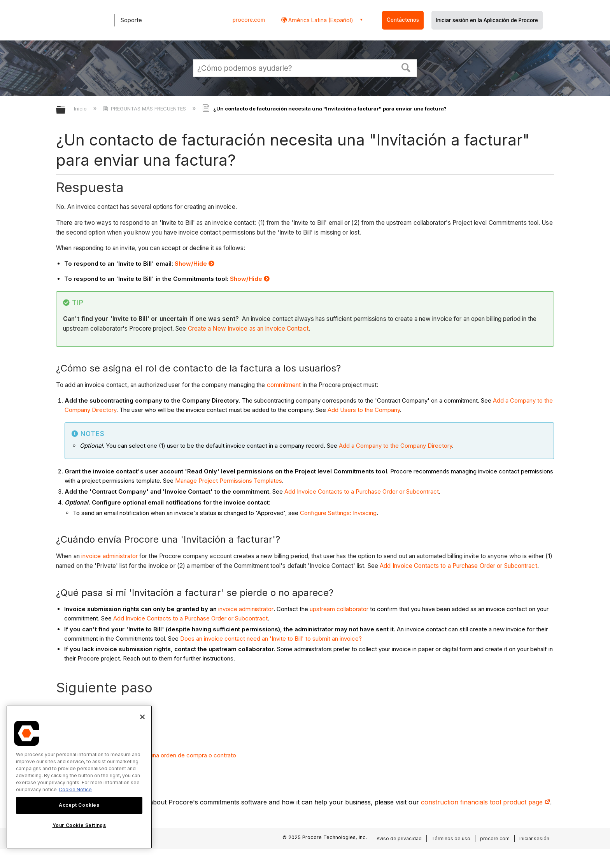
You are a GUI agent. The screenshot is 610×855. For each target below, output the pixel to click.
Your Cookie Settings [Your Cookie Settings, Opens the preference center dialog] (79, 825)
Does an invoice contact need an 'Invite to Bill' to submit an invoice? (271, 638)
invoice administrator (109, 556)
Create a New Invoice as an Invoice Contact (248, 328)
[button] (406, 67)
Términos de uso (450, 838)
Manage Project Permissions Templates (228, 480)
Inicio (81, 108)
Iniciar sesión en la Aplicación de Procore (487, 20)
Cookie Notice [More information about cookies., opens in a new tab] (75, 789)
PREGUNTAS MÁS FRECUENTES (145, 108)
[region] (79, 777)
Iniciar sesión (534, 838)
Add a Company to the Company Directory (395, 445)
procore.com (249, 20)
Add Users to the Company (364, 409)
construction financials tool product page (485, 802)
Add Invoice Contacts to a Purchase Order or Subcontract (361, 491)
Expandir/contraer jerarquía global (65, 110)
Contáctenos (403, 20)
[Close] (142, 716)
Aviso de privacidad (399, 838)
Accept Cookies (79, 805)
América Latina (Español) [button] (320, 20)
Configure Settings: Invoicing (338, 513)
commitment (284, 385)
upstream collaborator (339, 609)
